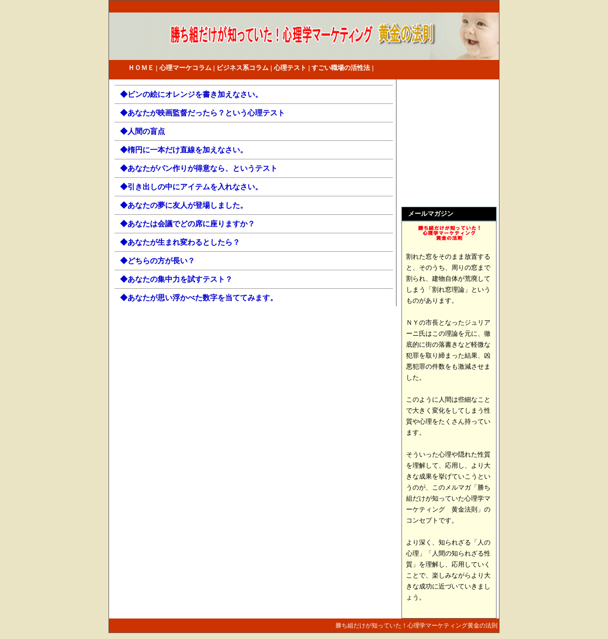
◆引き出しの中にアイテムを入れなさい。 (191, 186)
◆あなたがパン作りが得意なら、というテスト (199, 168)
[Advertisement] (442, 144)
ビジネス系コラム (242, 67)
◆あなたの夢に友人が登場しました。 (184, 205)
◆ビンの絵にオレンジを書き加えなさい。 (191, 94)
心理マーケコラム (186, 67)
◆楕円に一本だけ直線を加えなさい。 (184, 149)
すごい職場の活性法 (341, 67)
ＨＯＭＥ (141, 67)
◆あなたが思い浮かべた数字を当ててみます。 (199, 297)
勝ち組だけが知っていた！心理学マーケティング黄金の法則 (417, 625)
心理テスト (290, 67)
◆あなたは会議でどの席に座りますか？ (187, 223)
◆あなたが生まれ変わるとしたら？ (180, 242)
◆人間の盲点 (142, 131)
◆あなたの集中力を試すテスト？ (176, 279)
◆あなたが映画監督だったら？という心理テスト (202, 112)
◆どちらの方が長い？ (157, 260)
